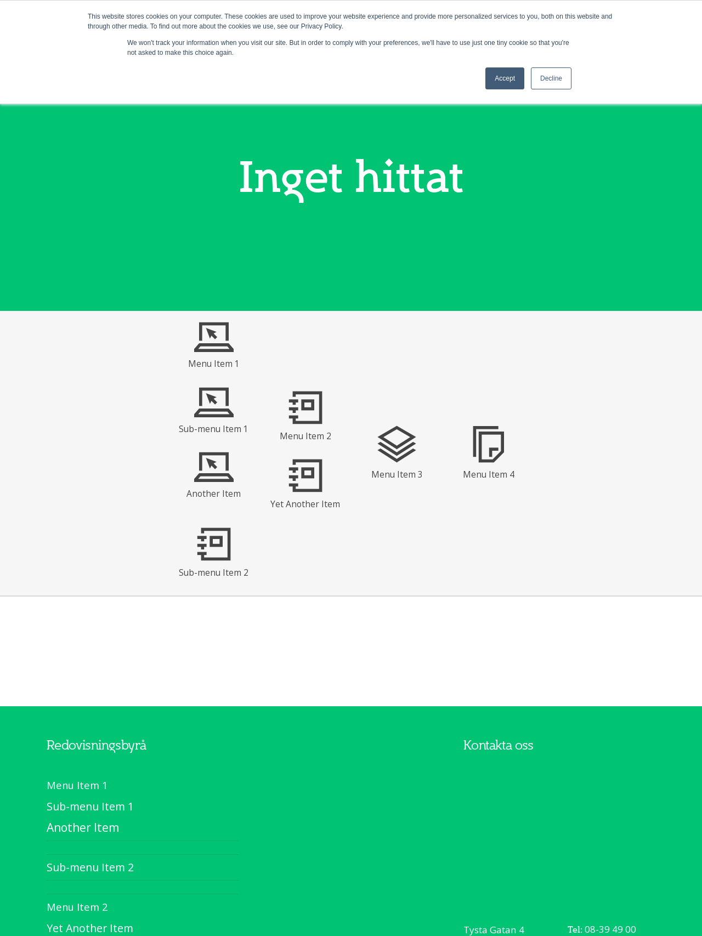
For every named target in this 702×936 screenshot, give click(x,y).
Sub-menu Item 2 (213, 572)
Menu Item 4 (488, 474)
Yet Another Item (305, 504)
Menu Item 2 (305, 436)
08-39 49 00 (610, 929)
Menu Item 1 (214, 364)
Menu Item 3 (397, 474)
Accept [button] (505, 78)
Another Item (213, 493)
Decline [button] (551, 78)
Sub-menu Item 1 (213, 429)
